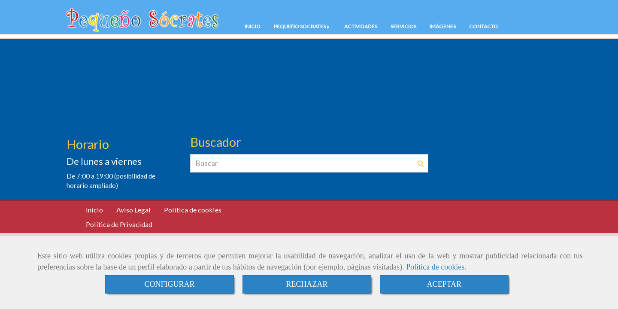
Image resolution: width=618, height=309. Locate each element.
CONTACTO (483, 26)
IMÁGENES (443, 26)
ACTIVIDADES (360, 26)
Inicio (94, 210)
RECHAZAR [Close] (306, 284)
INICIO (253, 26)
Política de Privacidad (119, 224)
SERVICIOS (403, 26)
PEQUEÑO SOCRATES (302, 26)
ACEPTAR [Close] (444, 284)
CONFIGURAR (169, 284)
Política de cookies (435, 267)
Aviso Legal (133, 210)
